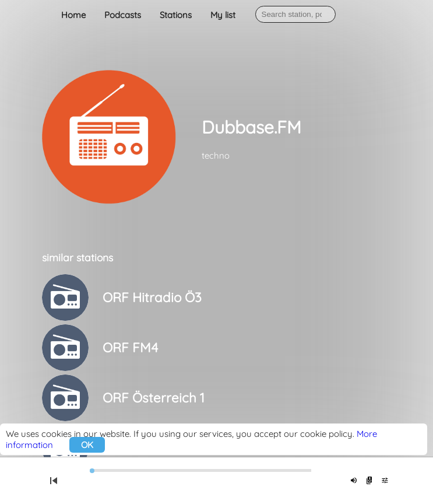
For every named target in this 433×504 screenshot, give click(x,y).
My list (222, 14)
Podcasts (122, 14)
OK (87, 444)
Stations (176, 14)
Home (73, 14)
